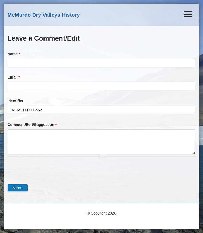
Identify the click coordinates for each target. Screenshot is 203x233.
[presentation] (47, 174)
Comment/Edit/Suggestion (32, 124)
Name (14, 54)
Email (14, 77)
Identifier (15, 101)
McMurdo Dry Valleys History (44, 15)
